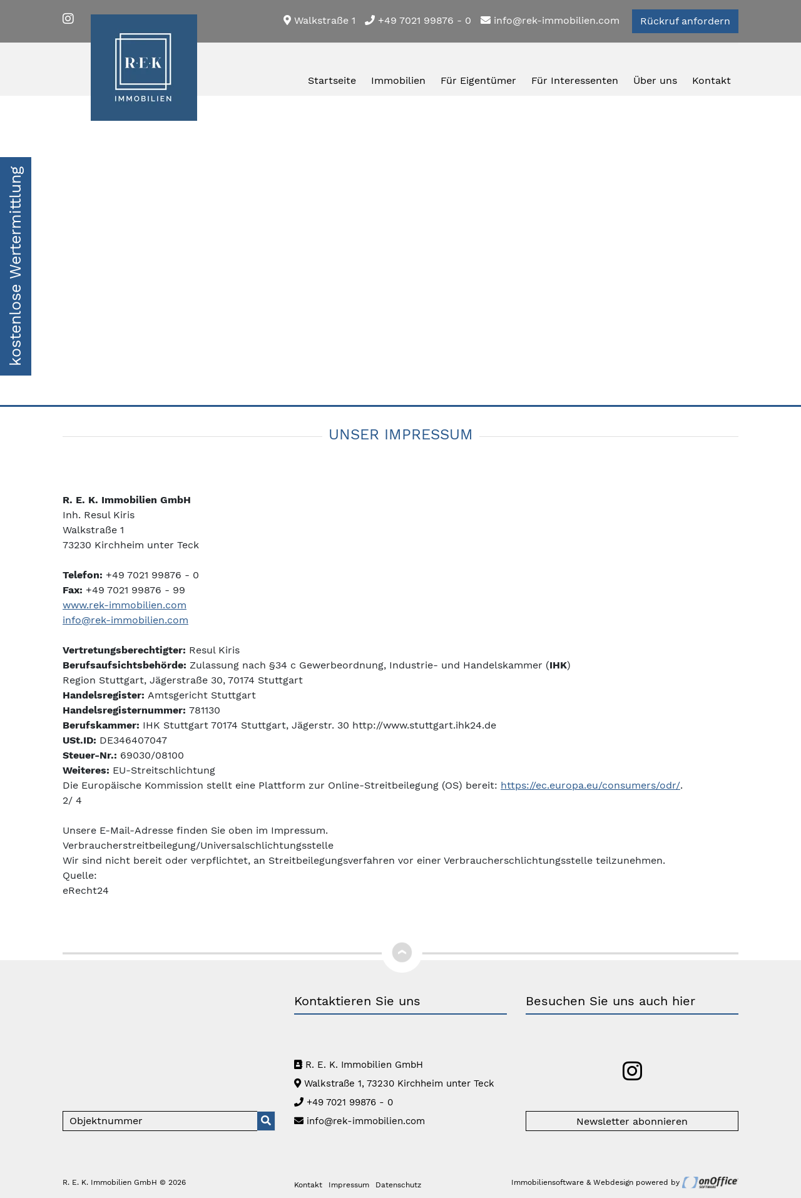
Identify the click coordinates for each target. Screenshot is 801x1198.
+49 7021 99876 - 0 (418, 20)
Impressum (349, 1184)
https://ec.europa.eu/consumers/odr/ (590, 785)
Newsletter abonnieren (632, 1121)
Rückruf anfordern (685, 21)
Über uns (655, 80)
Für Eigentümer (478, 80)
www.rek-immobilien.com (124, 605)
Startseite (332, 80)
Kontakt (711, 80)
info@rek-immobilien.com (550, 20)
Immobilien (398, 80)
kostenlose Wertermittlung (15, 266)
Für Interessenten (574, 80)
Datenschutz (398, 1184)
